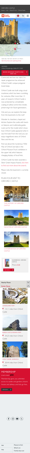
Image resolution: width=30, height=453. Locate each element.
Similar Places (15, 286)
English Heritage (5, 2)
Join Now (7, 389)
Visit (7, 10)
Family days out (19, 451)
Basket (22, 2)
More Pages (4, 14)
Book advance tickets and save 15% (16, 72)
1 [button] (15, 43)
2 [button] (17, 43)
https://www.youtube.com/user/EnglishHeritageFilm (17, 418)
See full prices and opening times (11, 61)
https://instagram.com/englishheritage (13, 418)
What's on (17, 448)
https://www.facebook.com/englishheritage (8, 418)
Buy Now (9, 270)
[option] (15, 30)
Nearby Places (15, 282)
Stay (2, 449)
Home (3, 10)
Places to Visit (13, 10)
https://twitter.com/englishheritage (21, 418)
